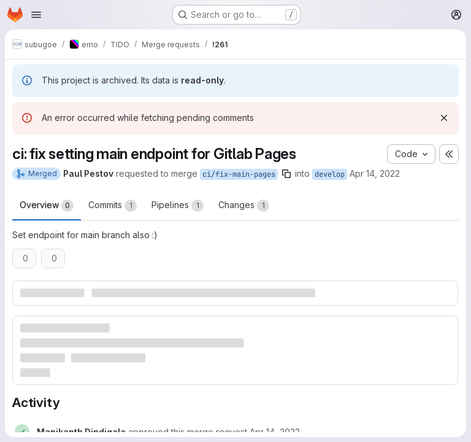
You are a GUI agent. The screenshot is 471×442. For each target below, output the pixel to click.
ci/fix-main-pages (238, 174)
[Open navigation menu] (36, 15)
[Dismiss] (444, 117)
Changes (243, 206)
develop (330, 174)
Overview (47, 206)
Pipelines (177, 206)
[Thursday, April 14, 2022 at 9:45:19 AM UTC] (275, 432)
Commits (112, 206)
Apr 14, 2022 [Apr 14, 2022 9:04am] (375, 173)
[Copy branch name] (286, 173)
